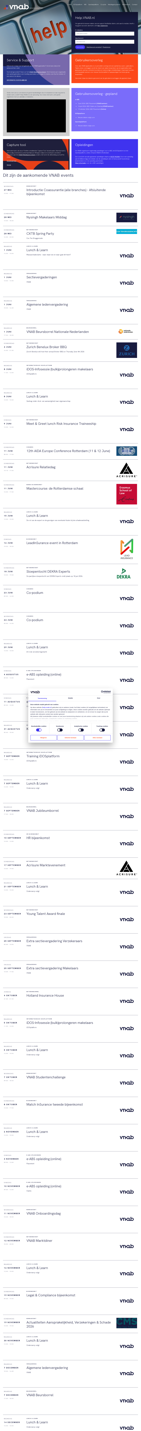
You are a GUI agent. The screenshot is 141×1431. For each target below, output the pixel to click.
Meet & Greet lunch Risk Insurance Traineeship (61, 423)
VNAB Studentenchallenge (46, 1077)
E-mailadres (79, 30)
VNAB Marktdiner (39, 1240)
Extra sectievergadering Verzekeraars (54, 941)
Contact (134, 5)
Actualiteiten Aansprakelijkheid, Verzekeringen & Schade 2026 (68, 1324)
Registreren (106, 47)
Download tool (11, 161)
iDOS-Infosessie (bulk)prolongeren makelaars (59, 369)
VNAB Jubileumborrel (42, 810)
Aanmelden (80, 47)
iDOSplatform (77, 5)
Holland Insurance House (45, 995)
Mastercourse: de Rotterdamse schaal (54, 488)
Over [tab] (98, 698)
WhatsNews (126, 5)
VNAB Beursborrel (39, 1395)
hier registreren (103, 26)
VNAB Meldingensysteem (37, 72)
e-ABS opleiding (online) (43, 674)
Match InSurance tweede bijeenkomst (54, 1104)
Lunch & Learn (37, 250)
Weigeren (43, 738)
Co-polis (103, 5)
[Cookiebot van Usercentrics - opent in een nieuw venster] (102, 692)
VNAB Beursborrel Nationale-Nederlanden (57, 332)
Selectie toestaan (70, 738)
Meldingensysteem (114, 5)
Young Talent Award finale (45, 914)
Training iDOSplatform (43, 756)
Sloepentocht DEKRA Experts (48, 571)
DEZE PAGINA (115, 157)
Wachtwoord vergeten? (94, 47)
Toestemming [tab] (42, 698)
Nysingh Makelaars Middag (46, 217)
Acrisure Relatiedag (40, 467)
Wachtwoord (79, 38)
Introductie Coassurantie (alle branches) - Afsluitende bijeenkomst (66, 192)
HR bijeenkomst (38, 838)
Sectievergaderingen (41, 277)
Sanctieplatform (93, 5)
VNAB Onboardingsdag (43, 1213)
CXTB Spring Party (40, 233)
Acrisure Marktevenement (45, 865)
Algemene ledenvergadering (47, 304)
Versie (9, 165)
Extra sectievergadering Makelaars (52, 968)
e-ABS (70, 5)
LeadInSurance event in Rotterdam (52, 543)
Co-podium (34, 592)
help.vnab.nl (47, 707)
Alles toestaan (97, 738)
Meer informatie (80, 163)
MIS (85, 5)
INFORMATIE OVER (17, 80)
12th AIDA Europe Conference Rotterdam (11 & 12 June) (68, 451)
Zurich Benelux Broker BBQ (46, 347)
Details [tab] (70, 698)
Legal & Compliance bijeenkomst (50, 1295)
